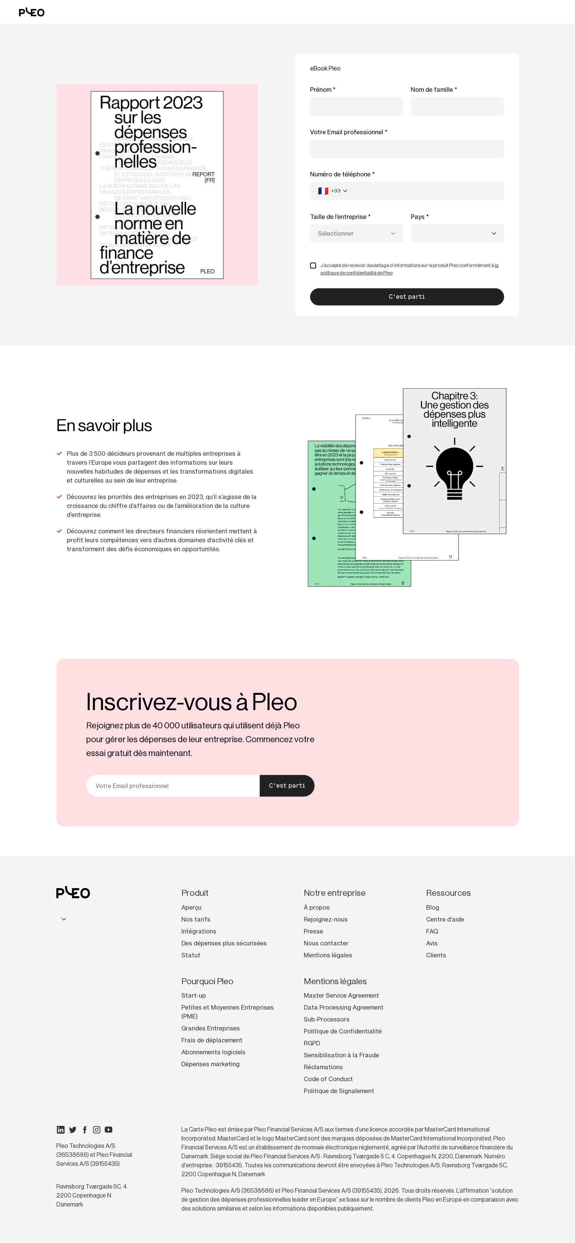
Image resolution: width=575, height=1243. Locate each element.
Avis (432, 943)
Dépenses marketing (210, 1064)
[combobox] (332, 191)
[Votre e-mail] (173, 786)
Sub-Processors (327, 1019)
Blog (432, 907)
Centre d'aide (445, 919)
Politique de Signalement (339, 1091)
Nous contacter (326, 943)
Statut (190, 955)
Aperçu (191, 907)
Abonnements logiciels (213, 1052)
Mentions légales (328, 955)
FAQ (432, 931)
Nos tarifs (195, 919)
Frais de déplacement (212, 1040)
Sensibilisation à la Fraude (341, 1055)
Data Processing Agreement (344, 1007)
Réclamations (323, 1067)
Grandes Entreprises (210, 1028)
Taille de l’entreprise (338, 216)
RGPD (312, 1043)
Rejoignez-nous (326, 919)
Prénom (320, 89)
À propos (317, 907)
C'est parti (287, 785)
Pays (418, 216)
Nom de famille (432, 89)
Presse (313, 931)
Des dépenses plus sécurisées (224, 943)
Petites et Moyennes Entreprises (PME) (227, 1012)
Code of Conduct (328, 1079)
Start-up (193, 995)
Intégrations (198, 931)
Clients (436, 955)
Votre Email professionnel (346, 132)
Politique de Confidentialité (343, 1031)
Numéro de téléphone (340, 174)
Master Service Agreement (341, 995)
